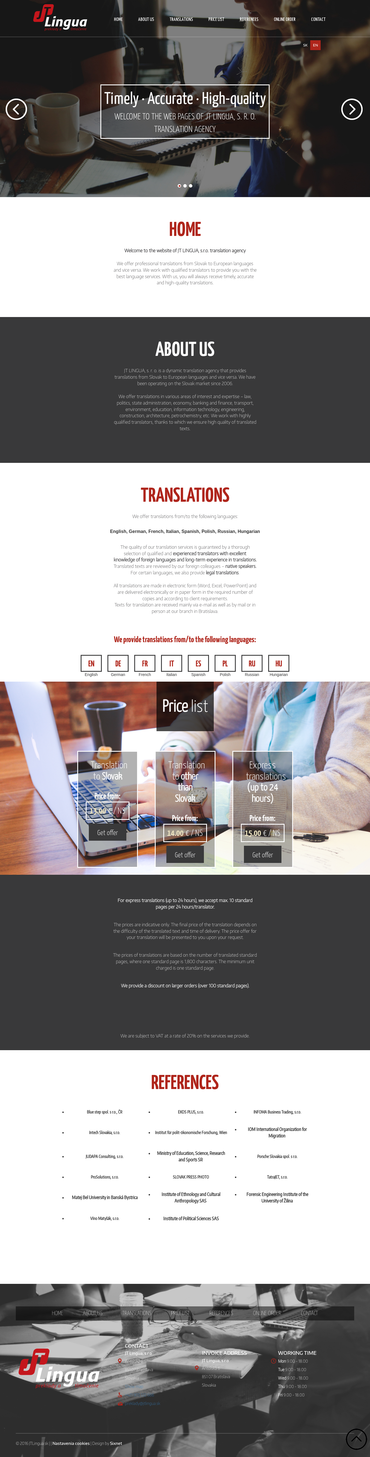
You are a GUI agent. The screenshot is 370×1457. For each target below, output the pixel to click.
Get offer (107, 832)
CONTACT (318, 19)
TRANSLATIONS (181, 19)
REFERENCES (249, 19)
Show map (134, 1386)
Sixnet (116, 1443)
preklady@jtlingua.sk (142, 1403)
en (315, 45)
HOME (118, 19)
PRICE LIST (216, 19)
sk (305, 45)
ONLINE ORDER (285, 19)
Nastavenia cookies (71, 1443)
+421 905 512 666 (139, 1395)
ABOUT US (146, 19)
